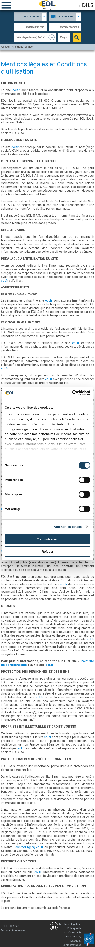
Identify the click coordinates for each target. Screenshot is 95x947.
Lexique (75, 940)
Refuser (47, 551)
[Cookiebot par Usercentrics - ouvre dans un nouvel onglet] (72, 393)
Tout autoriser (47, 539)
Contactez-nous (71, 944)
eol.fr (15, 90)
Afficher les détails (68, 526)
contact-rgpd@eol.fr (29, 847)
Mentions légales (69, 924)
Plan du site (73, 936)
